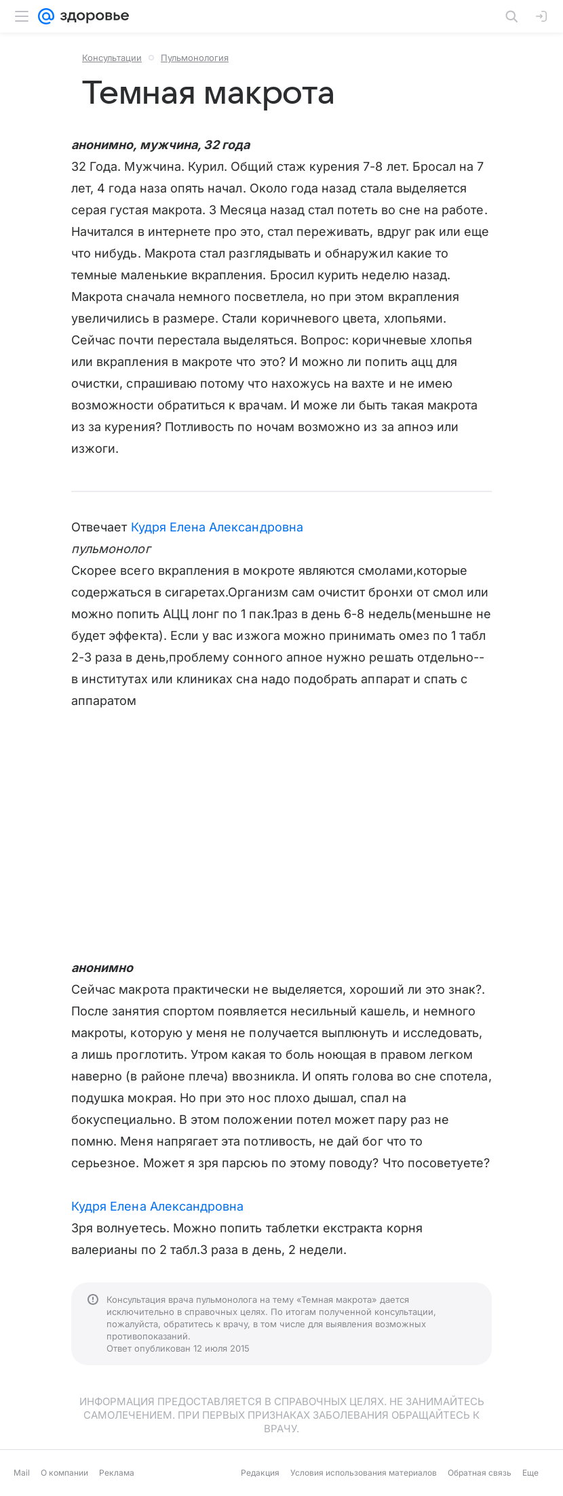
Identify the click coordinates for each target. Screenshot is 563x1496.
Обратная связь (479, 1473)
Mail (22, 1473)
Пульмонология (195, 57)
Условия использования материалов (363, 1473)
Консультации (112, 57)
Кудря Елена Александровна (217, 527)
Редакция (260, 1473)
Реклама (116, 1473)
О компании (64, 1473)
